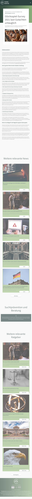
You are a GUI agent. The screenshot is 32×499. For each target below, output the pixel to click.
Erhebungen (20, 134)
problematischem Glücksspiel (19, 63)
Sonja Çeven (7, 11)
